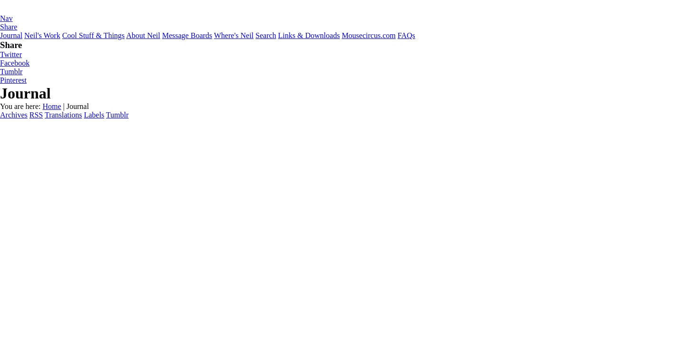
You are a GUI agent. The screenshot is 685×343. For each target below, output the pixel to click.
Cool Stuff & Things (93, 35)
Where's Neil (234, 35)
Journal (11, 35)
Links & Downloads (309, 35)
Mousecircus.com (368, 35)
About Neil (143, 35)
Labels (94, 115)
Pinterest (13, 80)
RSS (36, 115)
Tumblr (11, 72)
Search (265, 35)
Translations (63, 115)
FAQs (406, 35)
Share (8, 27)
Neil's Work (42, 35)
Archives (14, 115)
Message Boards (187, 35)
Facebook (14, 63)
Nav (6, 18)
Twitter (11, 54)
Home (51, 106)
